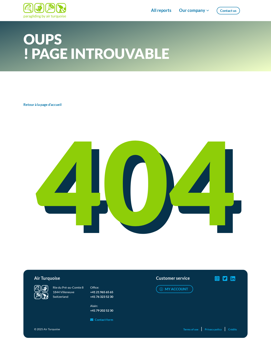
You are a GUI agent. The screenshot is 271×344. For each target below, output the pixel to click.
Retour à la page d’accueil (42, 104)
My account (176, 289)
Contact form (104, 319)
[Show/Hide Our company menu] (194, 10)
